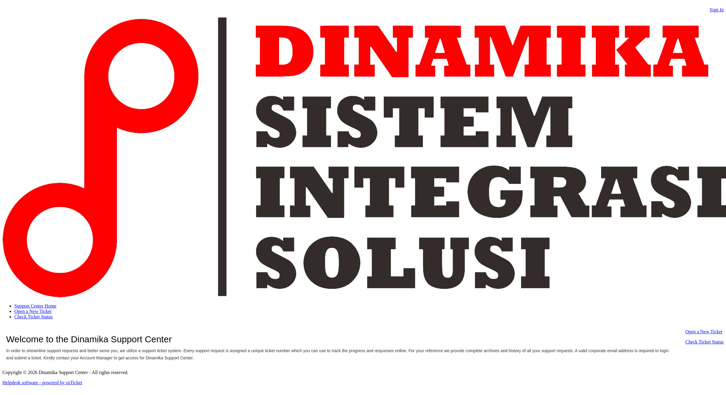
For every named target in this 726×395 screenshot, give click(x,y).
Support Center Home (35, 305)
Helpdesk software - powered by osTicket (42, 382)
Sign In (717, 9)
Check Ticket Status (33, 316)
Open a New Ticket (32, 311)
